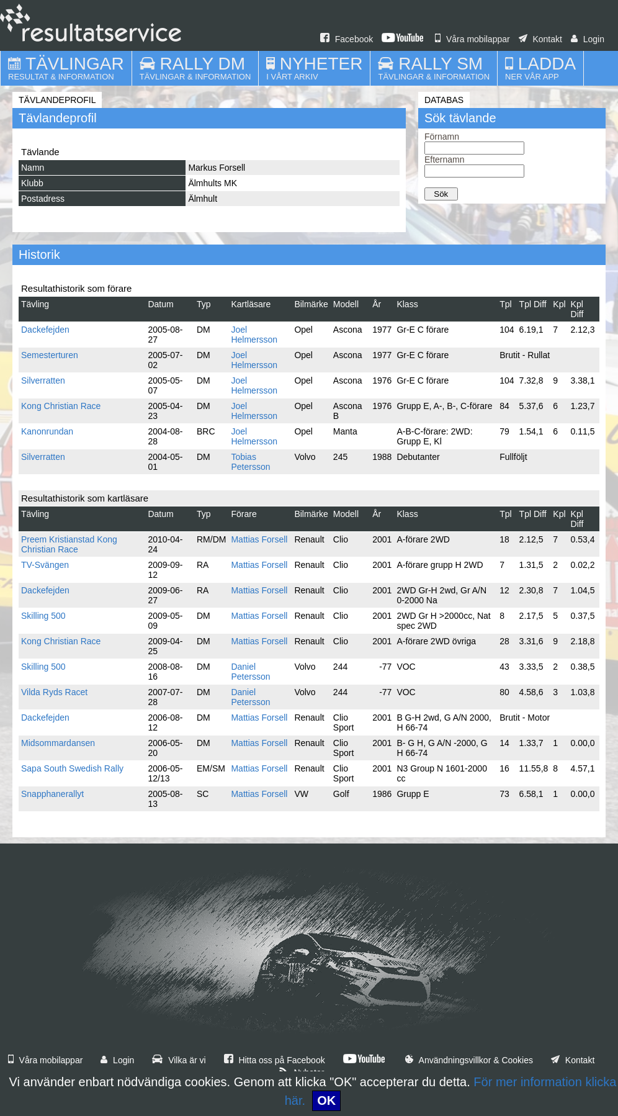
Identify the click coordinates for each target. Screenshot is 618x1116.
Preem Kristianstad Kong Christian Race (69, 544)
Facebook (346, 39)
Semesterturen (49, 355)
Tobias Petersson (250, 462)
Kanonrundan (47, 431)
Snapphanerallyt (52, 794)
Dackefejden (45, 330)
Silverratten (43, 380)
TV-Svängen (45, 565)
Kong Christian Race (61, 406)
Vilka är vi (178, 1060)
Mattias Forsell (259, 539)
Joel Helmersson (254, 334)
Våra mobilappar (472, 39)
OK (326, 1100)
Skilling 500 (43, 616)
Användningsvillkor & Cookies (469, 1060)
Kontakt (540, 39)
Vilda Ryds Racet (54, 692)
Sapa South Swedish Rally (72, 768)
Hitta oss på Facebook (274, 1060)
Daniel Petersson (250, 672)
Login (587, 39)
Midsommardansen (58, 743)
